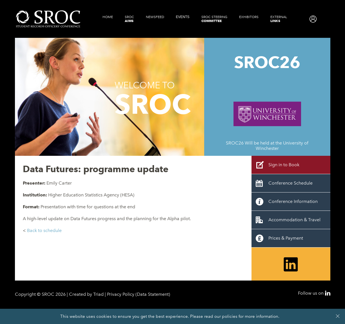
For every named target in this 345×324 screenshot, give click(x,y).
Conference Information (293, 201)
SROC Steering (214, 19)
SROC (129, 19)
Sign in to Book (283, 164)
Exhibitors (249, 17)
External (278, 19)
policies (229, 316)
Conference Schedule (290, 183)
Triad (98, 294)
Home (108, 17)
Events (183, 17)
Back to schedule (44, 230)
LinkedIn (327, 293)
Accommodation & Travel (294, 219)
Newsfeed (155, 17)
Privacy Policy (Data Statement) (138, 294)
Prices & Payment (285, 238)
